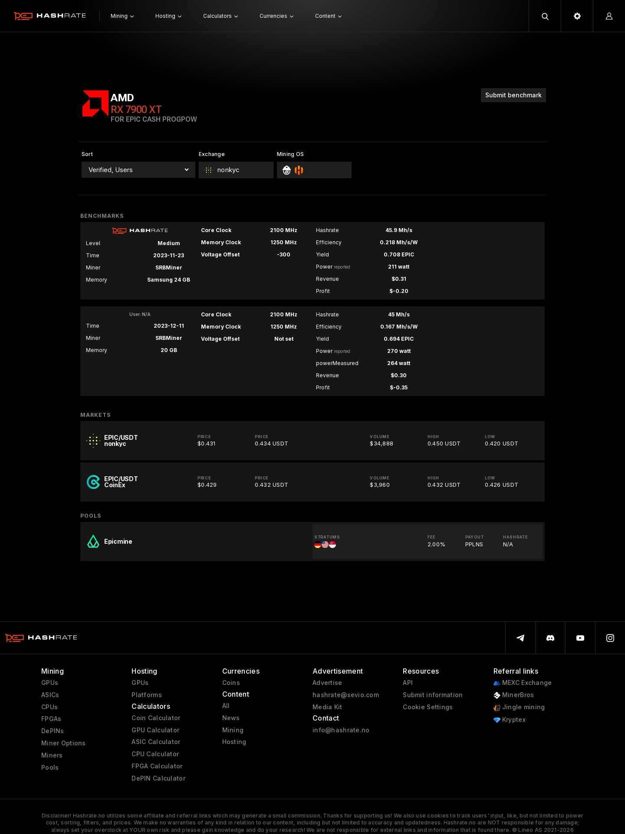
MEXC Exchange (522, 683)
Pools (50, 767)
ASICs (50, 694)
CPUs (49, 707)
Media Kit (327, 707)
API (408, 682)
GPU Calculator (155, 730)
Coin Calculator (156, 717)
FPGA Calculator (157, 766)
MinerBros (513, 695)
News (231, 717)
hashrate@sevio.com (345, 694)
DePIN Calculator (158, 778)
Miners (52, 755)
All (226, 705)
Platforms (147, 694)
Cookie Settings (428, 707)
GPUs (49, 682)
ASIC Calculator (156, 741)
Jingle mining (519, 707)
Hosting (234, 741)
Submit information (433, 694)
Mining (233, 730)
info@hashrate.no (340, 730)
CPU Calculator (155, 754)
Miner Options (63, 743)
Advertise (327, 682)
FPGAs (51, 718)
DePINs (52, 731)
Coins (231, 682)
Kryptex (509, 720)
